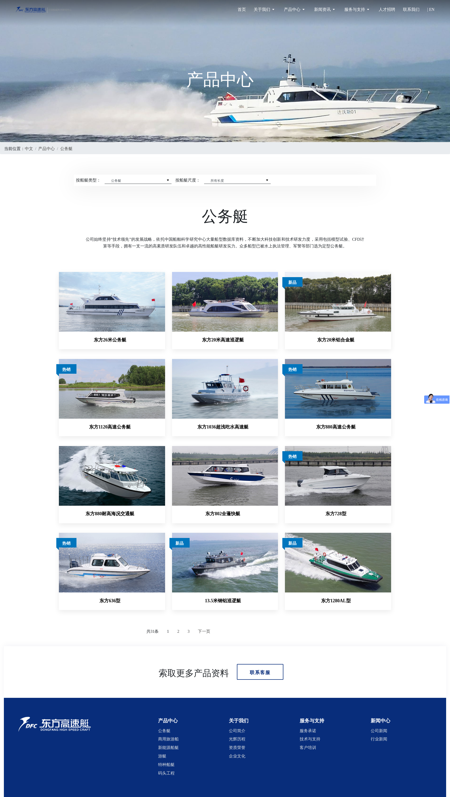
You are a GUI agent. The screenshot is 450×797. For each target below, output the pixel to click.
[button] (168, 710)
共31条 (152, 622)
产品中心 (294, 9)
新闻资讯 (324, 9)
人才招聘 (387, 9)
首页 (242, 9)
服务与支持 (356, 9)
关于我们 (264, 9)
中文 (29, 148)
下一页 (204, 622)
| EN (431, 9)
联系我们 (411, 9)
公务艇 (66, 148)
